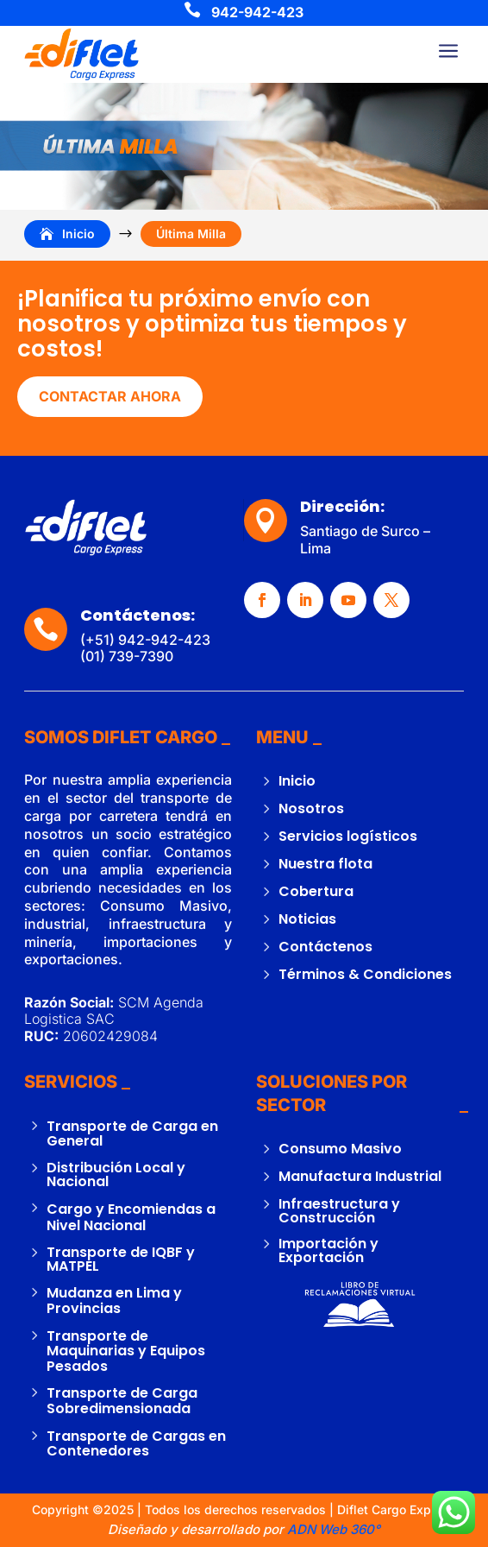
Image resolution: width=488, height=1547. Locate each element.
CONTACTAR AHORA (110, 396)
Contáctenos (325, 947)
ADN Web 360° (332, 1529)
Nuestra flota (325, 864)
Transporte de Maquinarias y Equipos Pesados (126, 1351)
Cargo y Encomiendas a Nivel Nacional (131, 1217)
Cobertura (315, 891)
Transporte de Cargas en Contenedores (136, 1444)
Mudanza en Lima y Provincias (114, 1300)
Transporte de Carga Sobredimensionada (122, 1400)
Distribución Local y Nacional (116, 1174)
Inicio (297, 781)
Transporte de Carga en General (132, 1134)
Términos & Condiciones (365, 974)
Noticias (307, 919)
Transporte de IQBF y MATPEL (121, 1259)
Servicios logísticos (347, 836)
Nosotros (311, 808)
